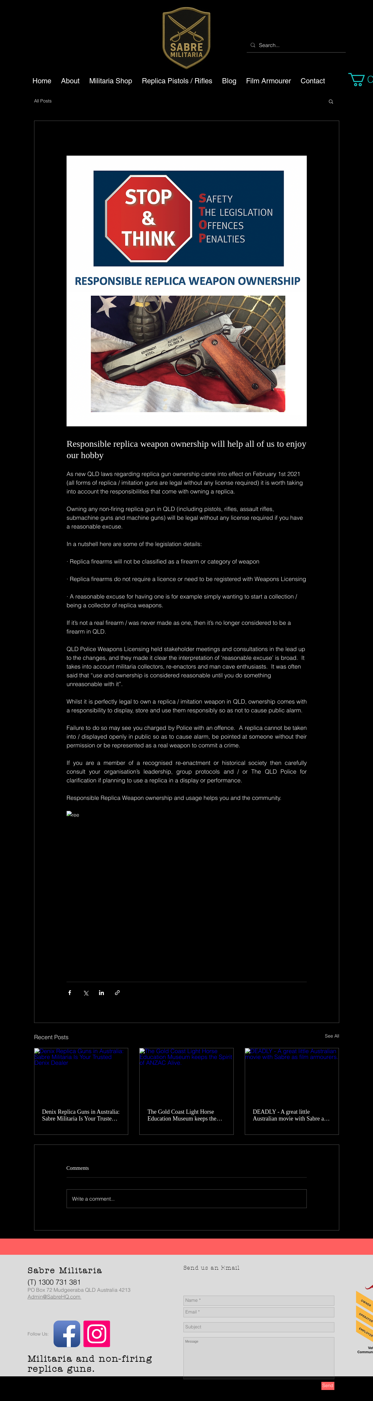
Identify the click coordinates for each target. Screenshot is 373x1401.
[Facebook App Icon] (67, 1334)
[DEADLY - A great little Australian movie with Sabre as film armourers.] (292, 1074)
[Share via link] (117, 993)
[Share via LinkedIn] (101, 993)
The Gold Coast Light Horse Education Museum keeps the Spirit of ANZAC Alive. (181, 1115)
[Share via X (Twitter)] (85, 993)
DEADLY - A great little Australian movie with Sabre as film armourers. (289, 1115)
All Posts (43, 101)
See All (332, 1036)
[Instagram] (96, 1334)
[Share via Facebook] (70, 993)
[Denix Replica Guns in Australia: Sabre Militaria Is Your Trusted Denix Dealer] (81, 1074)
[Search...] (295, 45)
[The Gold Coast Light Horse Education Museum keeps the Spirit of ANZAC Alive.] (186, 1074)
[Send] (327, 1386)
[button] (331, 101)
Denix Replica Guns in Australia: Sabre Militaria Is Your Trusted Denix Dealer (81, 1115)
